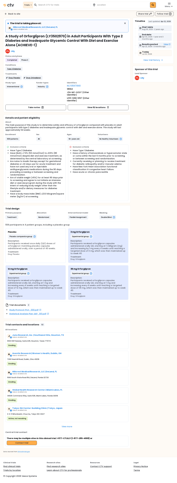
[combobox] (63, 4)
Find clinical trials (11, 466)
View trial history (153, 60)
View (167, 44)
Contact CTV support (101, 466)
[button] (14, 69)
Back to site (12, 13)
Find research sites (56, 466)
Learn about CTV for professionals (64, 470)
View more (67, 426)
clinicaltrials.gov (24, 452)
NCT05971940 (74, 85)
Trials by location (12, 470)
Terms (137, 470)
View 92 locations (98, 107)
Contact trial (21, 442)
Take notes (36, 107)
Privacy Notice (141, 466)
